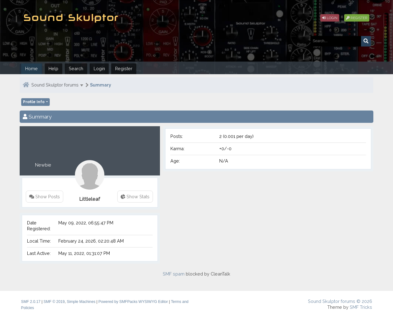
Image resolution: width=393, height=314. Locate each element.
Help (53, 68)
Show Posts (44, 196)
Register (357, 18)
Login (329, 18)
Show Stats (135, 196)
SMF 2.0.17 (31, 302)
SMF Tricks (361, 307)
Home (31, 68)
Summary (100, 84)
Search (76, 68)
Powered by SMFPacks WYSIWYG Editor (133, 302)
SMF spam (174, 273)
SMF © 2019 (54, 302)
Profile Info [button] (34, 102)
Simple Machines (81, 302)
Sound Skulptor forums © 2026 (340, 301)
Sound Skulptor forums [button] (55, 84)
